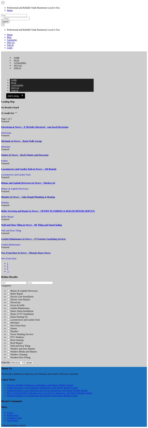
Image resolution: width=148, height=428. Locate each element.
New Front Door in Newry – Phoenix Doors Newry (26, 253)
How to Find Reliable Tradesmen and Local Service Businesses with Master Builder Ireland (49, 393)
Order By (13, 362)
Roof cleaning (15, 340)
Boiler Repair (7, 216)
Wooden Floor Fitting (19, 357)
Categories (12, 40)
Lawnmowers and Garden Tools (16, 174)
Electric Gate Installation (21, 296)
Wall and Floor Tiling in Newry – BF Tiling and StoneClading (31, 225)
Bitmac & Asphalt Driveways (14, 189)
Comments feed (14, 418)
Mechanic (5, 147)
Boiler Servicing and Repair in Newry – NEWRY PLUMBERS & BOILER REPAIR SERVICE (48, 211)
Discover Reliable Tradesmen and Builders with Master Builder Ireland (40, 385)
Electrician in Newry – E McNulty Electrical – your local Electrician (34, 127)
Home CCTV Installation (21, 314)
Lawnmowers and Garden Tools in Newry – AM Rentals (28, 169)
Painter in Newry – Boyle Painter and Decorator (25, 155)
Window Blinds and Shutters (22, 351)
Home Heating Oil (17, 317)
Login (9, 47)
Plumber (5, 202)
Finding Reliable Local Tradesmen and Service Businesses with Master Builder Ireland (47, 390)
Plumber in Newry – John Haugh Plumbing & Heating (28, 197)
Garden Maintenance (11, 244)
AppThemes (12, 420)
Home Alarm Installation (20, 311)
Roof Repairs (15, 343)
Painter (4, 161)
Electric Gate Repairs (19, 299)
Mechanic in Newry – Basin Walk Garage (21, 141)
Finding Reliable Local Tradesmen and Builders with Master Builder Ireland (42, 388)
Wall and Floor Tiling (11, 230)
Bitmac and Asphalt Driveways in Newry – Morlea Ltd (28, 183)
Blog (9, 37)
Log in (10, 412)
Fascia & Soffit (16, 305)
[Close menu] (3, 2)
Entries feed (12, 415)
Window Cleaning (17, 354)
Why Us (11, 42)
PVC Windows (16, 337)
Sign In (10, 45)
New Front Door (8, 258)
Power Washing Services (20, 334)
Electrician (6, 133)
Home (10, 10)
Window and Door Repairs (21, 348)
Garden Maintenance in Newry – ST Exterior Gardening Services (33, 239)
